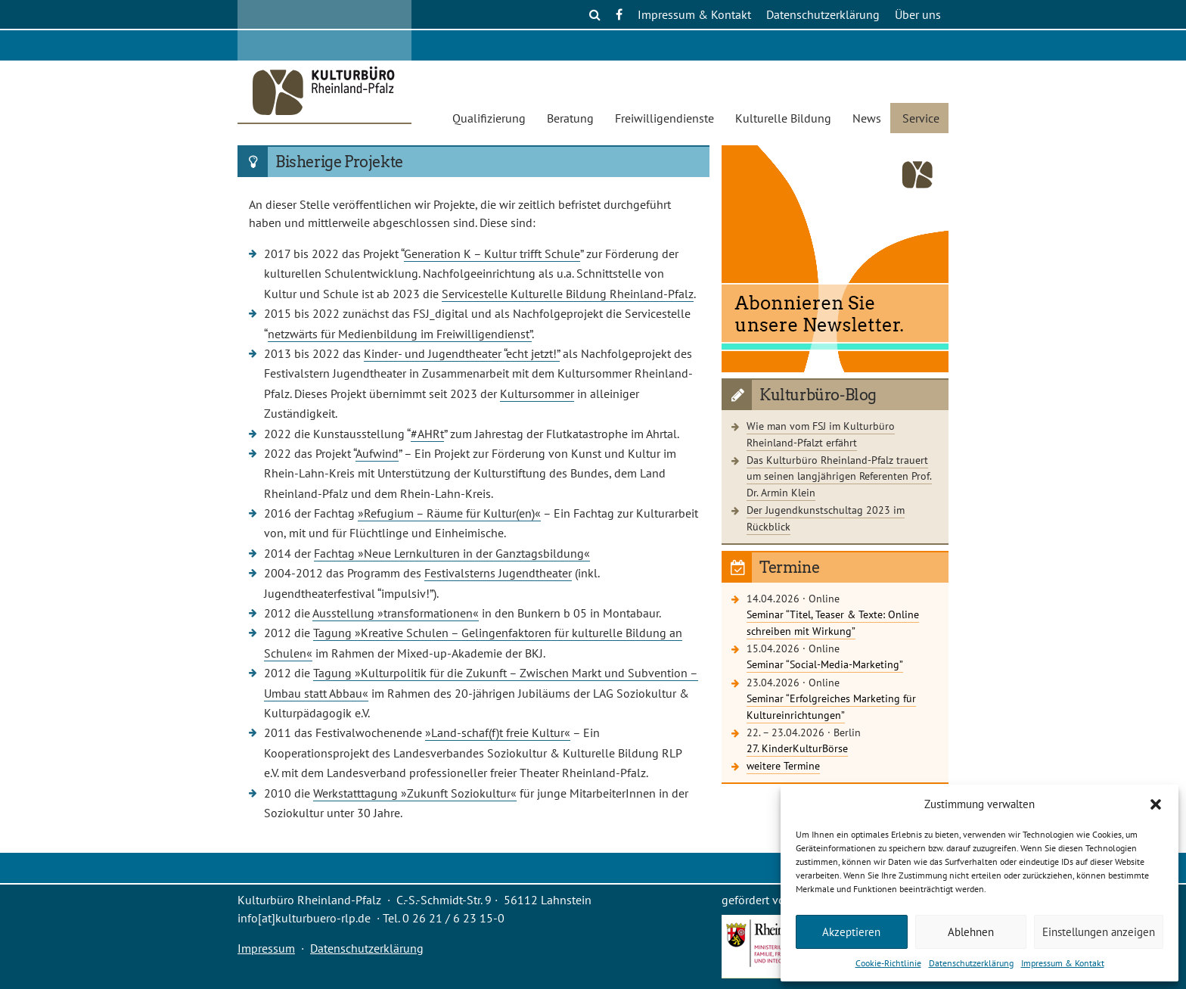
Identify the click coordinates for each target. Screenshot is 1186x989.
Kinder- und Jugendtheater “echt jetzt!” (462, 353)
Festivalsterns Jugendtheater (498, 572)
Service (920, 118)
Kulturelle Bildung (783, 118)
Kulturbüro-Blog (818, 395)
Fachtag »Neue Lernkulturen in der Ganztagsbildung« (452, 553)
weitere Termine (783, 765)
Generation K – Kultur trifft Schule (492, 253)
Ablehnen (971, 932)
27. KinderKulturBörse (797, 748)
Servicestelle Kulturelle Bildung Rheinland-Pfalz (568, 293)
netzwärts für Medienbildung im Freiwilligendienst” (400, 333)
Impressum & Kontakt (1062, 963)
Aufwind (377, 453)
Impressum (266, 948)
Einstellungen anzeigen (1098, 932)
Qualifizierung (489, 118)
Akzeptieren (851, 932)
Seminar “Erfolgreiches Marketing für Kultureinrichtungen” (831, 706)
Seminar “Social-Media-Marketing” (825, 664)
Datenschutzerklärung (971, 963)
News (866, 118)
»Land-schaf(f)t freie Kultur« (497, 732)
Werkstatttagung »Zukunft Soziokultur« (415, 793)
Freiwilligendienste (664, 118)
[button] (1155, 804)
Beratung (570, 118)
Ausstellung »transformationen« (395, 612)
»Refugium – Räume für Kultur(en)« (449, 513)
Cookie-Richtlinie (888, 963)
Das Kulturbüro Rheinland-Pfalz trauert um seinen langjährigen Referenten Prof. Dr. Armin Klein (839, 476)
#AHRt (427, 433)
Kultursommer (537, 393)
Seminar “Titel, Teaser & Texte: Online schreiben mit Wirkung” (833, 622)
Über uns (918, 14)
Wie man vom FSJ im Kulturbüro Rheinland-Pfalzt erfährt (821, 433)
